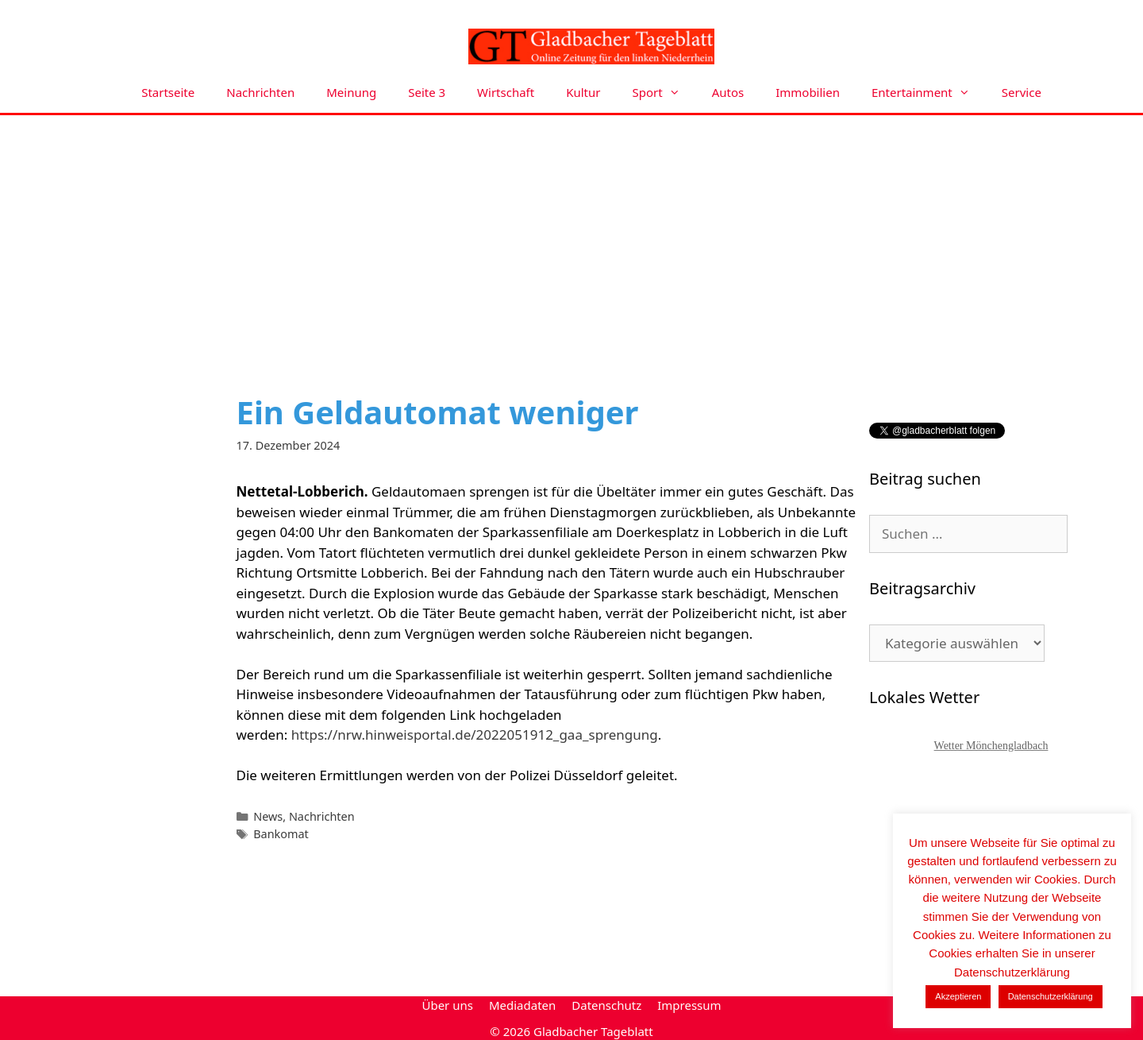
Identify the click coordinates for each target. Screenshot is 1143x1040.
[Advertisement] (571, 234)
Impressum (689, 1005)
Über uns (446, 1005)
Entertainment (929, 92)
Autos (728, 92)
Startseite (167, 92)
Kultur (583, 92)
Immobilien (807, 92)
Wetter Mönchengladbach (991, 746)
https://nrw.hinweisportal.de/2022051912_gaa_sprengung (474, 734)
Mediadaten (522, 1005)
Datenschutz (606, 1005)
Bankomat (281, 833)
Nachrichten (260, 92)
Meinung (351, 92)
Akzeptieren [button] (958, 996)
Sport (664, 92)
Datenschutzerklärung (1050, 996)
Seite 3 (426, 92)
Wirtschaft (505, 92)
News (268, 816)
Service (1021, 92)
